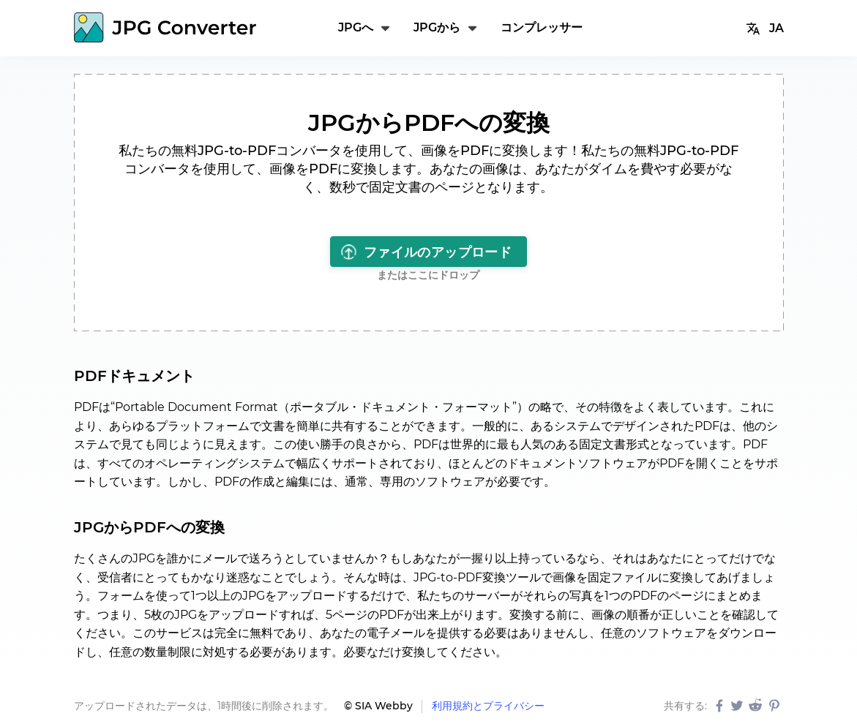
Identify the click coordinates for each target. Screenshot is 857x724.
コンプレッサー (542, 27)
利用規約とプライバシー (488, 705)
